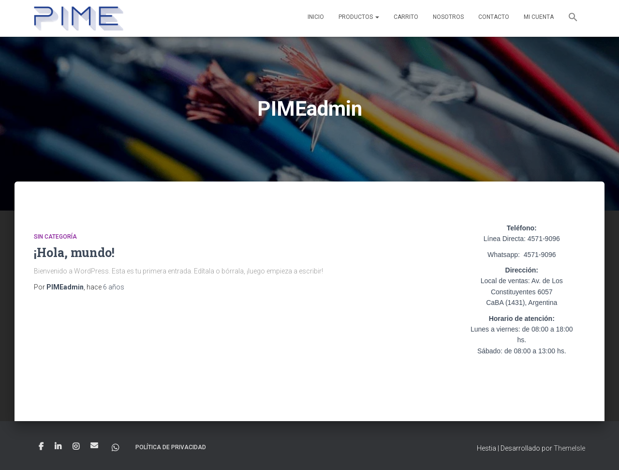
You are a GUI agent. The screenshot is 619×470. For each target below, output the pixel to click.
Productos (359, 17)
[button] (573, 18)
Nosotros (448, 17)
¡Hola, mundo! (74, 252)
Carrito (406, 17)
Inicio (316, 17)
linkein (58, 447)
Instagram (76, 447)
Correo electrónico (94, 445)
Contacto (493, 17)
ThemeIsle (569, 448)
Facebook (41, 447)
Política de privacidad (170, 447)
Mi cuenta (539, 17)
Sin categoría (55, 236)
